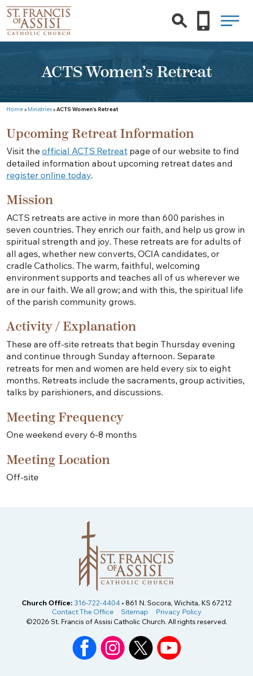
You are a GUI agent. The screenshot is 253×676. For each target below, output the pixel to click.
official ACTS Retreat (84, 151)
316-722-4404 (97, 602)
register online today (48, 175)
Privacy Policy (179, 611)
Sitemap (134, 611)
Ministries (40, 109)
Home (14, 109)
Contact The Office (83, 611)
